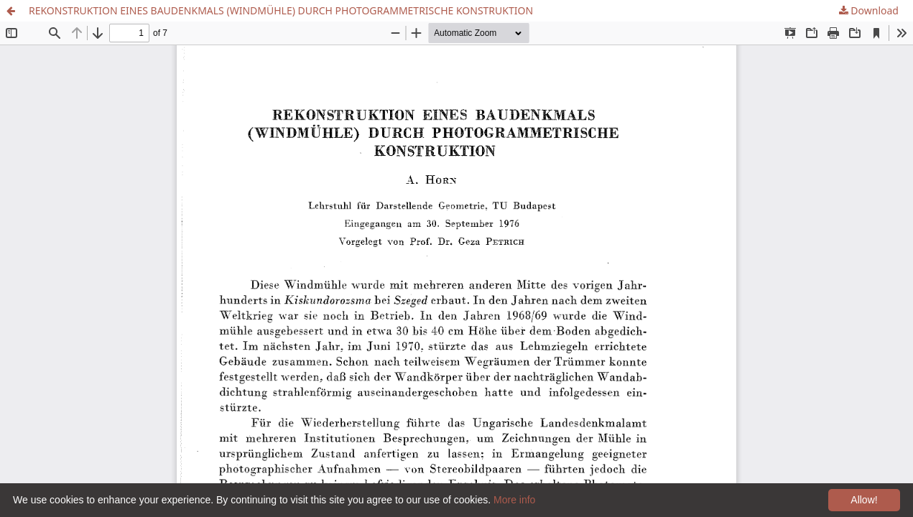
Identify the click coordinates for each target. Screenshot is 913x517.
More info (514, 500)
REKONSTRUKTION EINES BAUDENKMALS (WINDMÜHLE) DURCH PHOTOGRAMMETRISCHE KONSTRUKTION (281, 10)
